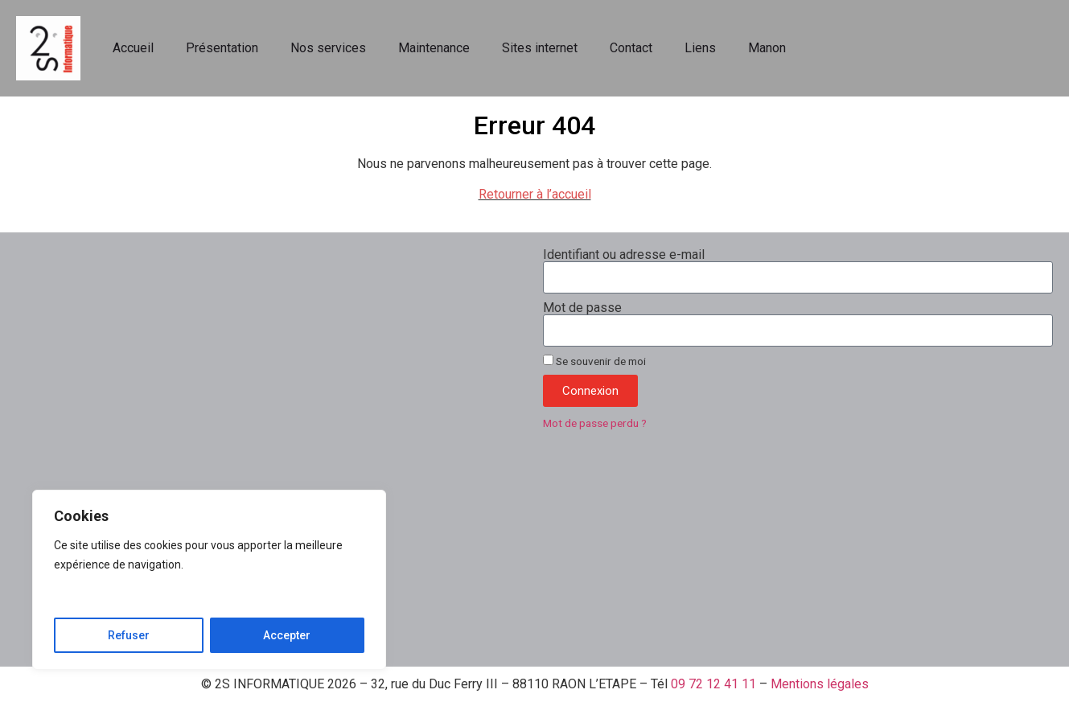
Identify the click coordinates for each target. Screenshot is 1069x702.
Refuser (129, 635)
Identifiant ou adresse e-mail (624, 254)
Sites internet (540, 47)
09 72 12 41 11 (713, 684)
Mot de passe (582, 308)
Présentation (222, 47)
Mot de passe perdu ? (595, 423)
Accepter (286, 635)
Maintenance (434, 47)
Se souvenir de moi (594, 361)
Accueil (133, 47)
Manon (767, 47)
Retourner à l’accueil (535, 194)
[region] (209, 580)
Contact (631, 47)
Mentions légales (820, 684)
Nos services (328, 47)
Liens (700, 47)
